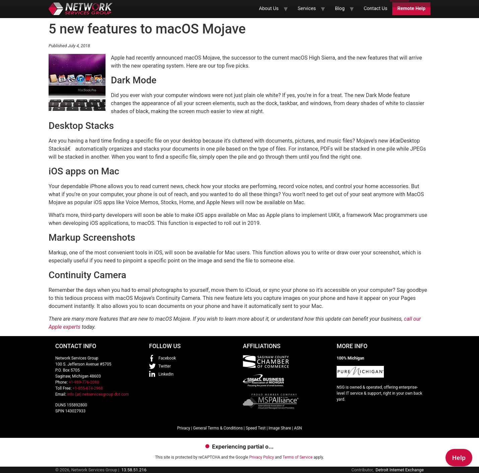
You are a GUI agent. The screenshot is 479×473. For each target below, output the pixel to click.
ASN (298, 428)
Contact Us (376, 8)
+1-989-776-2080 (84, 382)
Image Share (280, 428)
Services (307, 8)
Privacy (183, 428)
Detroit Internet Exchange (399, 469)
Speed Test (256, 428)
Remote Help (411, 8)
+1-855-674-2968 (87, 388)
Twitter (164, 366)
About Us (269, 8)
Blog (340, 8)
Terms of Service (297, 457)
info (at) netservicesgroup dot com (98, 394)
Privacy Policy (261, 457)
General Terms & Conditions (218, 428)
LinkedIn (166, 374)
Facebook (167, 358)
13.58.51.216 (133, 469)
